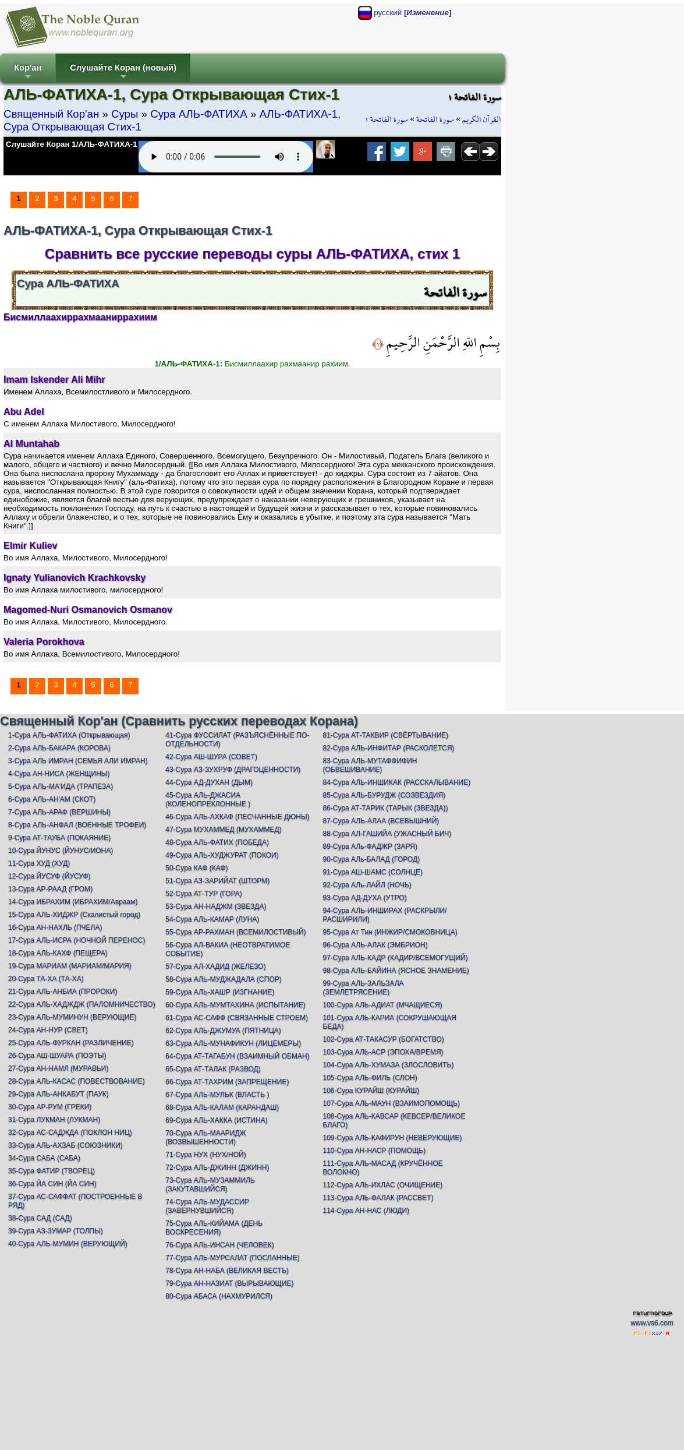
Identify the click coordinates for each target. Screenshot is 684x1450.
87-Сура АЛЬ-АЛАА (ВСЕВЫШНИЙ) (381, 821)
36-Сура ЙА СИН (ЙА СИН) (52, 1184)
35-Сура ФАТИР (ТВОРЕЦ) (51, 1171)
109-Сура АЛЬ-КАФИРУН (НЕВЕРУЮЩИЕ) (392, 1138)
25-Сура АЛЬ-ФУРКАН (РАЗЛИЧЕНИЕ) (71, 1043)
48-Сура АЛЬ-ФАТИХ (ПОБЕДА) (217, 842)
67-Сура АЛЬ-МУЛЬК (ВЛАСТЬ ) (217, 1095)
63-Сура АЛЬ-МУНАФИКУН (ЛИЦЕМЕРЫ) (233, 1043)
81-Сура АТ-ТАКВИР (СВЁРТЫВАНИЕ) (386, 735)
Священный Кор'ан (51, 114)
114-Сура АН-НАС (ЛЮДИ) (366, 1210)
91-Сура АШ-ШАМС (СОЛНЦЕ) (373, 872)
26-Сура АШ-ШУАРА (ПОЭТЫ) (57, 1056)
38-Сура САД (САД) (40, 1218)
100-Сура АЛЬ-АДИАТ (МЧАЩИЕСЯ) (382, 1005)
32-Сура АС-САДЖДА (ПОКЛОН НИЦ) (70, 1132)
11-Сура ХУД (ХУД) (39, 863)
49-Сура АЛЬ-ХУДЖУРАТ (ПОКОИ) (221, 855)
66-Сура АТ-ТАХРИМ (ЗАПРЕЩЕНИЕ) (227, 1082)
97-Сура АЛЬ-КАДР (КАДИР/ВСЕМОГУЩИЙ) (395, 958)
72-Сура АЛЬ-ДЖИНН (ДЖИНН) (217, 1167)
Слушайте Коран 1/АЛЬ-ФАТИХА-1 (71, 144)
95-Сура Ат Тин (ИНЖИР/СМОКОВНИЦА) (390, 932)
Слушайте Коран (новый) (123, 72)
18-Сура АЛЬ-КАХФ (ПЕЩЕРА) (58, 953)
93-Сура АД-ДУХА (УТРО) (365, 898)
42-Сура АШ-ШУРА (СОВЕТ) (211, 757)
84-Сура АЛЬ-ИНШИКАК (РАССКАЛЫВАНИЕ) (397, 782)
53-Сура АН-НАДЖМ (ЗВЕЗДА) (215, 906)
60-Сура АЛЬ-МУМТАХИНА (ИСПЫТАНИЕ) (235, 1005)
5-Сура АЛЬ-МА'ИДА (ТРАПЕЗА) (60, 786)
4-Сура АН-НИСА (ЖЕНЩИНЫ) (59, 774)
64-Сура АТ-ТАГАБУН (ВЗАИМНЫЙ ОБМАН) (237, 1056)
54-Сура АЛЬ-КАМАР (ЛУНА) (212, 919)
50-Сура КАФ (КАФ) (196, 868)
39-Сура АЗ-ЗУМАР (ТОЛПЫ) (55, 1231)
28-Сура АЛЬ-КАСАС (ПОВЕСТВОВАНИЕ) (76, 1081)
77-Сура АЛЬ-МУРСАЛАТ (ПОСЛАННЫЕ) (232, 1258)
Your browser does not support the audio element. (226, 156)
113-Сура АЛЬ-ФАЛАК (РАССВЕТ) (378, 1198)
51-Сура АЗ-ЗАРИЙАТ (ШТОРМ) (217, 881)
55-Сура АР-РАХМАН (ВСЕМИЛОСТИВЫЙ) (235, 932)
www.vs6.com (651, 1323)
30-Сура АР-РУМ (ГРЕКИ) (49, 1107)
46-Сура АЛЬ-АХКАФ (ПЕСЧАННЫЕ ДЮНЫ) (237, 817)
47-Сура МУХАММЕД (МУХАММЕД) (223, 829)
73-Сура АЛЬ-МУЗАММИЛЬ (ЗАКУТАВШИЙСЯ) (210, 1184)
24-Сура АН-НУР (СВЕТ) (48, 1030)
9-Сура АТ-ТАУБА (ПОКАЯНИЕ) (59, 838)
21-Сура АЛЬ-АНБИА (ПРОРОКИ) (62, 991)
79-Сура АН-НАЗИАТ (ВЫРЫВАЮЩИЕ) (229, 1283)
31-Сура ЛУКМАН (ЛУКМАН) (54, 1120)
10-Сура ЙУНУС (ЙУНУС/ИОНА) (60, 850)
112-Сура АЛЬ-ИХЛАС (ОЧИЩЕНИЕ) (383, 1185)
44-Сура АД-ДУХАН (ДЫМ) (209, 782)
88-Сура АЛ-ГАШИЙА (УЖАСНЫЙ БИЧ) (387, 834)
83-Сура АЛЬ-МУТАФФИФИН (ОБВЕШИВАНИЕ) (370, 765)
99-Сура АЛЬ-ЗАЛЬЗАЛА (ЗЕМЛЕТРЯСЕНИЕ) (363, 987)
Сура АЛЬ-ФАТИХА (198, 114)
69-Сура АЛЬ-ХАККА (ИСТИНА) (216, 1120)
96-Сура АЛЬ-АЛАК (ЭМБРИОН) (375, 945)
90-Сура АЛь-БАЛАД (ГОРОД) (371, 859)
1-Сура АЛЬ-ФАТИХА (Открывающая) (69, 735)
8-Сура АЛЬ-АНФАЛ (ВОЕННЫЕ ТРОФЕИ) (77, 825)
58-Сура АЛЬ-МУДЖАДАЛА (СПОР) (223, 979)
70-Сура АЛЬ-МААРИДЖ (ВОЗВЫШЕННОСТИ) (205, 1137)
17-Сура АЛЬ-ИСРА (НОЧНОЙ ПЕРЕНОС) (76, 940)
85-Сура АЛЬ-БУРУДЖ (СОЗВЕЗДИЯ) (384, 795)
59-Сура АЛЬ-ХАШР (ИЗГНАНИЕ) (219, 992)
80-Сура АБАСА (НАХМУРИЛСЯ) (218, 1296)
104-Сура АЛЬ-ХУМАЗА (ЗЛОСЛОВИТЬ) (388, 1065)
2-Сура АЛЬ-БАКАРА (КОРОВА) (59, 748)
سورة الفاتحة (435, 119)
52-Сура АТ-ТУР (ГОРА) (203, 894)
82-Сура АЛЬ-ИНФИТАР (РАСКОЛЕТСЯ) (389, 748)
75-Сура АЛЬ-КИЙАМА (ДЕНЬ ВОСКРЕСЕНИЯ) (214, 1227)
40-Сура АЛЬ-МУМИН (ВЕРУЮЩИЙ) (67, 1244)
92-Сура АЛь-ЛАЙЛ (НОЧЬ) (367, 885)
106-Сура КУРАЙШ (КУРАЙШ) (371, 1090)
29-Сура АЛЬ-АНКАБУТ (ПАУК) (58, 1094)
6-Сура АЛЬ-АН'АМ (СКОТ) (51, 799)
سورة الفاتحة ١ (386, 119)
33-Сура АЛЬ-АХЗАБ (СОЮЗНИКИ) (65, 1145)
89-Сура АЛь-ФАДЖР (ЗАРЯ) (370, 846)
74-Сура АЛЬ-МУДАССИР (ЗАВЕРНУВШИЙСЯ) (207, 1206)
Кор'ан (27, 72)
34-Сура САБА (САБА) (44, 1158)
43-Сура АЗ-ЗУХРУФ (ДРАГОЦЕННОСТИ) (232, 769)
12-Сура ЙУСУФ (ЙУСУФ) (49, 876)
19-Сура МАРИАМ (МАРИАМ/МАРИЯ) (70, 966)
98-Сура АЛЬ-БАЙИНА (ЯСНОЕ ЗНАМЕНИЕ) (396, 970)
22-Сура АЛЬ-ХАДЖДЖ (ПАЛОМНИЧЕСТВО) (81, 1004)
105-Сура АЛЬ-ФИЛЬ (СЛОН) (370, 1078)
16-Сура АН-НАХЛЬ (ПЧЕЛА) (55, 927)
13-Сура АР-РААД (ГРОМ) (50, 889)
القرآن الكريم (481, 119)
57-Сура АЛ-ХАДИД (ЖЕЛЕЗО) (215, 966)
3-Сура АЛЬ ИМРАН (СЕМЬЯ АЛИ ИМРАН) (78, 761)
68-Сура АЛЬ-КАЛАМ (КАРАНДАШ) (222, 1107)
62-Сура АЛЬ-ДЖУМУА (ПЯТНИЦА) (223, 1030)
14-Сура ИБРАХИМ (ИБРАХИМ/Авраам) (73, 902)
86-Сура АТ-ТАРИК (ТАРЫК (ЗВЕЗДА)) (385, 808)
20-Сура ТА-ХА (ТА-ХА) (46, 979)
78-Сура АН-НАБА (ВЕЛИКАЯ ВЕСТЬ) (227, 1270)
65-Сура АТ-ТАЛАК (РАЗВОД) (212, 1069)
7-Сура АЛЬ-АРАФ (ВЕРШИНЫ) (59, 812)
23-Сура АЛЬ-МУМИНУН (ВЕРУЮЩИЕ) (72, 1017)
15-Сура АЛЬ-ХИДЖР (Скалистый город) (74, 915)
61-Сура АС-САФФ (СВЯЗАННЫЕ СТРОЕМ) (236, 1018)
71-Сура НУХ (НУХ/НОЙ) (205, 1155)
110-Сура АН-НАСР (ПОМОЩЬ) (374, 1150)
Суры (124, 114)
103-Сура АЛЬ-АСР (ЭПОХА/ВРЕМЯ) (383, 1052)
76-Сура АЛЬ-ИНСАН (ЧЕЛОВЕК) (219, 1245)
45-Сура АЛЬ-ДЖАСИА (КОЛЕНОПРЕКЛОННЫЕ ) (207, 799)
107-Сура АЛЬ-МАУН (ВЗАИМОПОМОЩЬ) (391, 1103)
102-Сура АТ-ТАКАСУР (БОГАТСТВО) (383, 1039)
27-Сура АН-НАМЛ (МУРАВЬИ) (58, 1068)
